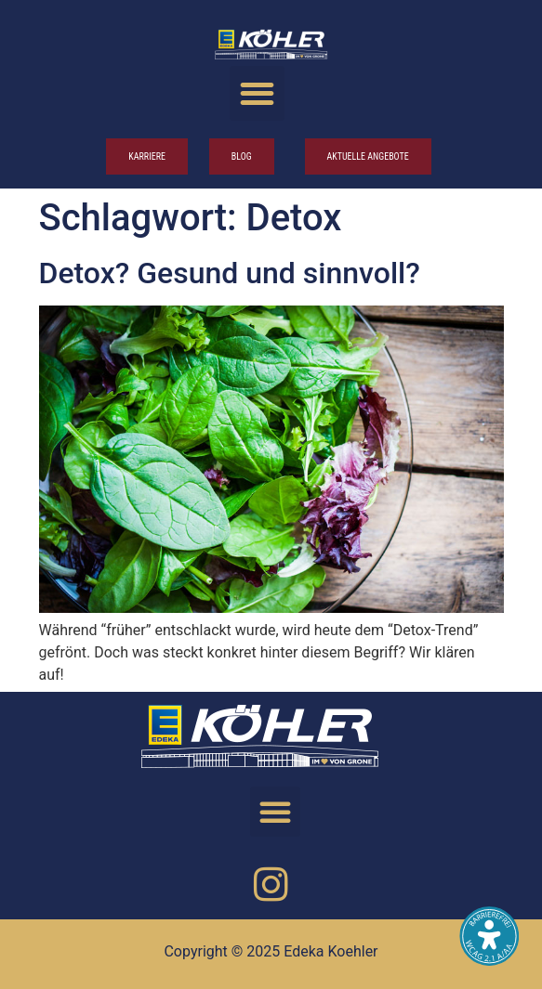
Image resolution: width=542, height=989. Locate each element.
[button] (257, 93)
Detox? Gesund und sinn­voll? (229, 273)
